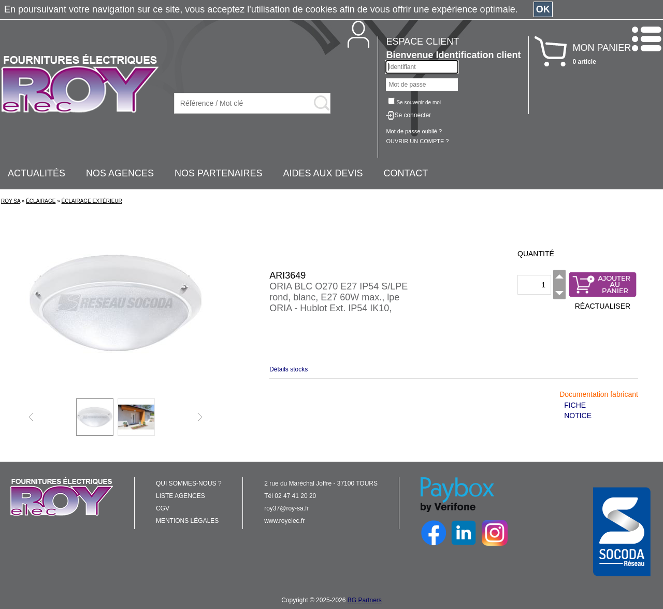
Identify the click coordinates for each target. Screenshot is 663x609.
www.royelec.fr (284, 520)
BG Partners (365, 600)
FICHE (575, 405)
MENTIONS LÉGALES (187, 520)
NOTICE (578, 415)
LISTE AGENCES (180, 496)
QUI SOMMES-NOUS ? (189, 483)
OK (543, 9)
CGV (162, 508)
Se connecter (412, 115)
